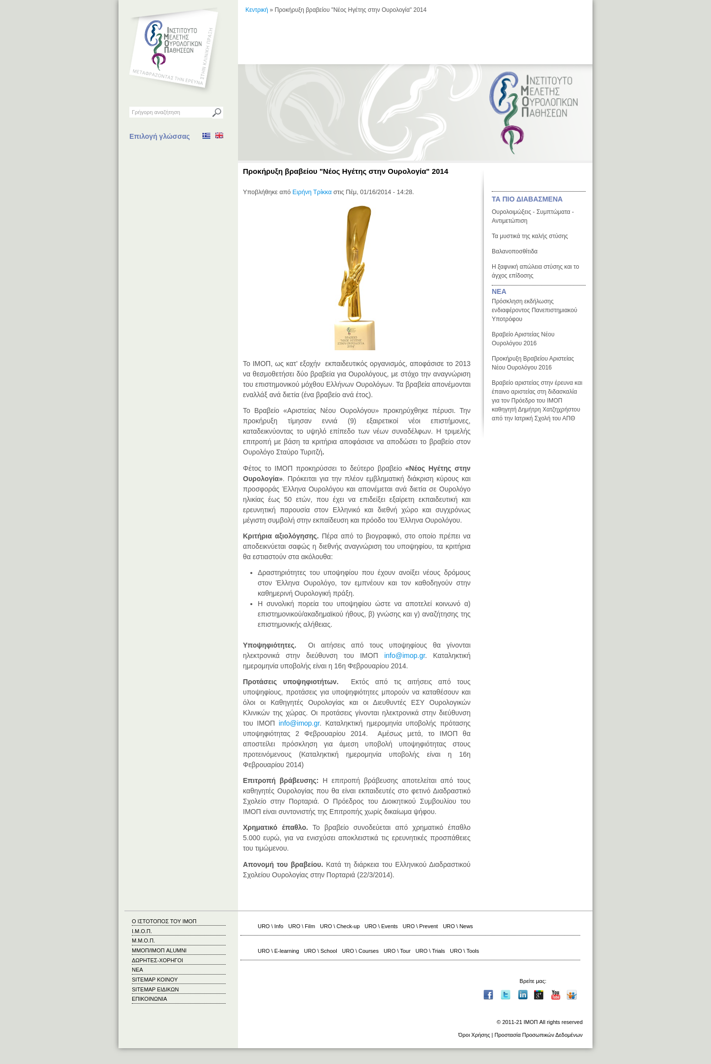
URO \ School (320, 951)
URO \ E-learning (278, 951)
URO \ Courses (360, 951)
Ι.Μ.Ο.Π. (142, 931)
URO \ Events (381, 926)
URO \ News (458, 926)
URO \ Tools (464, 951)
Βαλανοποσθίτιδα (515, 251)
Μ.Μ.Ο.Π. (143, 940)
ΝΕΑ (499, 291)
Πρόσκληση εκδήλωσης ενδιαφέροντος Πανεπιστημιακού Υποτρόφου (534, 310)
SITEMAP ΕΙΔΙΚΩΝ (155, 989)
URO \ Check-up (339, 926)
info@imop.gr (404, 655)
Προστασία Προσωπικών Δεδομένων (538, 1035)
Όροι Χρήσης (474, 1035)
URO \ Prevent (420, 926)
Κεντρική (256, 9)
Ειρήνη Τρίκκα (311, 192)
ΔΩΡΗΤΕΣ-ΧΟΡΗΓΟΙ (157, 960)
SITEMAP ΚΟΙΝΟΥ (155, 979)
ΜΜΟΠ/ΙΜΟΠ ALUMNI (159, 950)
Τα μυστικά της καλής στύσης (530, 236)
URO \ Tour (397, 951)
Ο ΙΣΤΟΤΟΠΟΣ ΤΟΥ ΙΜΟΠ (164, 921)
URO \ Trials (430, 951)
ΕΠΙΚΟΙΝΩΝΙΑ (149, 999)
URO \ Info (270, 926)
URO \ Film (301, 926)
